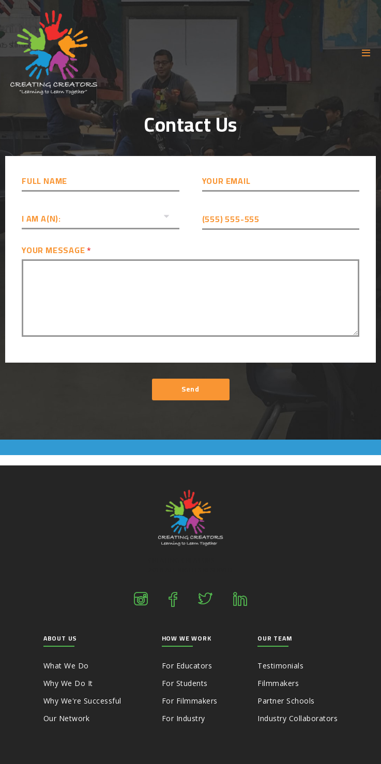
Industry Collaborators (297, 718)
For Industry (183, 718)
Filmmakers (278, 683)
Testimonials (280, 666)
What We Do (66, 666)
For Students (185, 683)
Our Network (66, 718)
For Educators (187, 666)
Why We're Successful (82, 701)
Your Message (57, 250)
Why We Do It (68, 683)
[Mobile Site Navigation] (366, 53)
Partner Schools (286, 701)
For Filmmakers (190, 701)
